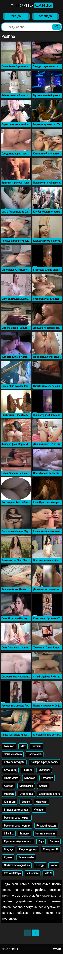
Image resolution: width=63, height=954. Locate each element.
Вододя (8, 849)
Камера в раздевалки (44, 762)
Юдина (8, 857)
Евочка (54, 841)
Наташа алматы (45, 833)
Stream (26, 801)
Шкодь (40, 865)
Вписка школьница (16, 809)
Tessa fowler (26, 857)
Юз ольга (9, 801)
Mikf (23, 746)
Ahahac (43, 786)
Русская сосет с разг (17, 817)
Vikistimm (32, 873)
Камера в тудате (14, 762)
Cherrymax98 (50, 849)
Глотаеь (27, 770)
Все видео (45, 16)
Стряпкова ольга (49, 793)
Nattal (53, 865)
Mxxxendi (44, 770)
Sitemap (57, 949)
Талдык (24, 833)
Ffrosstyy (47, 778)
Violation (39, 809)
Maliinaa (9, 793)
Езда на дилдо (28, 849)
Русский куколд (46, 825)
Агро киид (10, 770)
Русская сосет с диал (17, 825)
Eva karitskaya (12, 873)
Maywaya (29, 778)
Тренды (16, 16)
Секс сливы (10, 949)
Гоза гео (9, 746)
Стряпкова (26, 793)
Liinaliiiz (9, 833)
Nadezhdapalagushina (17, 865)
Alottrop (8, 786)
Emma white (11, 778)
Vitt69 (48, 873)
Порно (31, 5)
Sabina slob (34, 754)
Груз (41, 841)
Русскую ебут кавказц (18, 841)
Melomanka (26, 786)
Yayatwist (41, 801)
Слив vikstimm (13, 754)
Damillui (36, 746)
